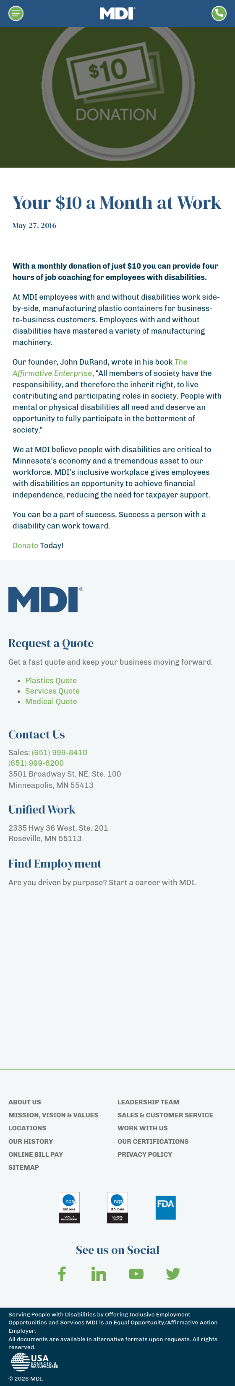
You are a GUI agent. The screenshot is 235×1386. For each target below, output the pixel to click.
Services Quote (52, 691)
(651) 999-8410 (59, 752)
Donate (25, 545)
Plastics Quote (51, 680)
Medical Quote (51, 701)
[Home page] (118, 13)
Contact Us (36, 734)
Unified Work (42, 809)
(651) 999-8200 (36, 763)
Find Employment (55, 863)
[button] (16, 13)
